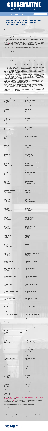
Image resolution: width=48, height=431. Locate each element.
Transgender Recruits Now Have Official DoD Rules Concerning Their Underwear (22, 403)
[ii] (8, 43)
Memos (23, 14)
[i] (7, 32)
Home (10, 14)
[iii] (26, 78)
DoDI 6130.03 (12, 400)
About (16, 14)
